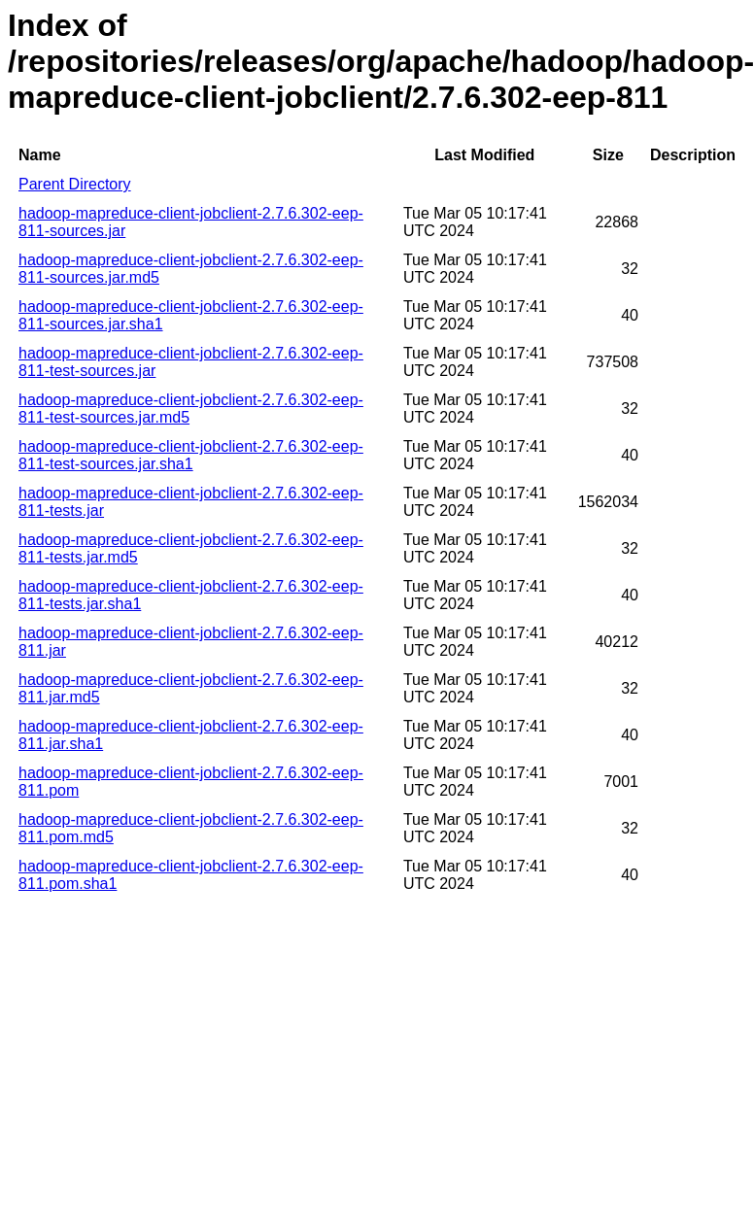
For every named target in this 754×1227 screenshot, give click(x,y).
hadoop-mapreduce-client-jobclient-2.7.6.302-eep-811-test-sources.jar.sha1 (190, 455)
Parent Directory (74, 184)
